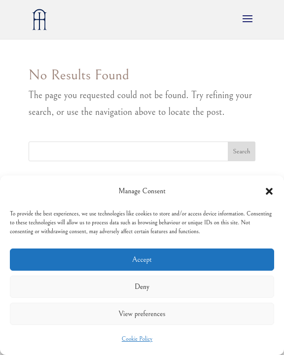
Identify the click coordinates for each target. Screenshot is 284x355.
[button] (269, 191)
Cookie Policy (137, 339)
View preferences (142, 314)
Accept (142, 259)
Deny (142, 287)
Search (241, 151)
